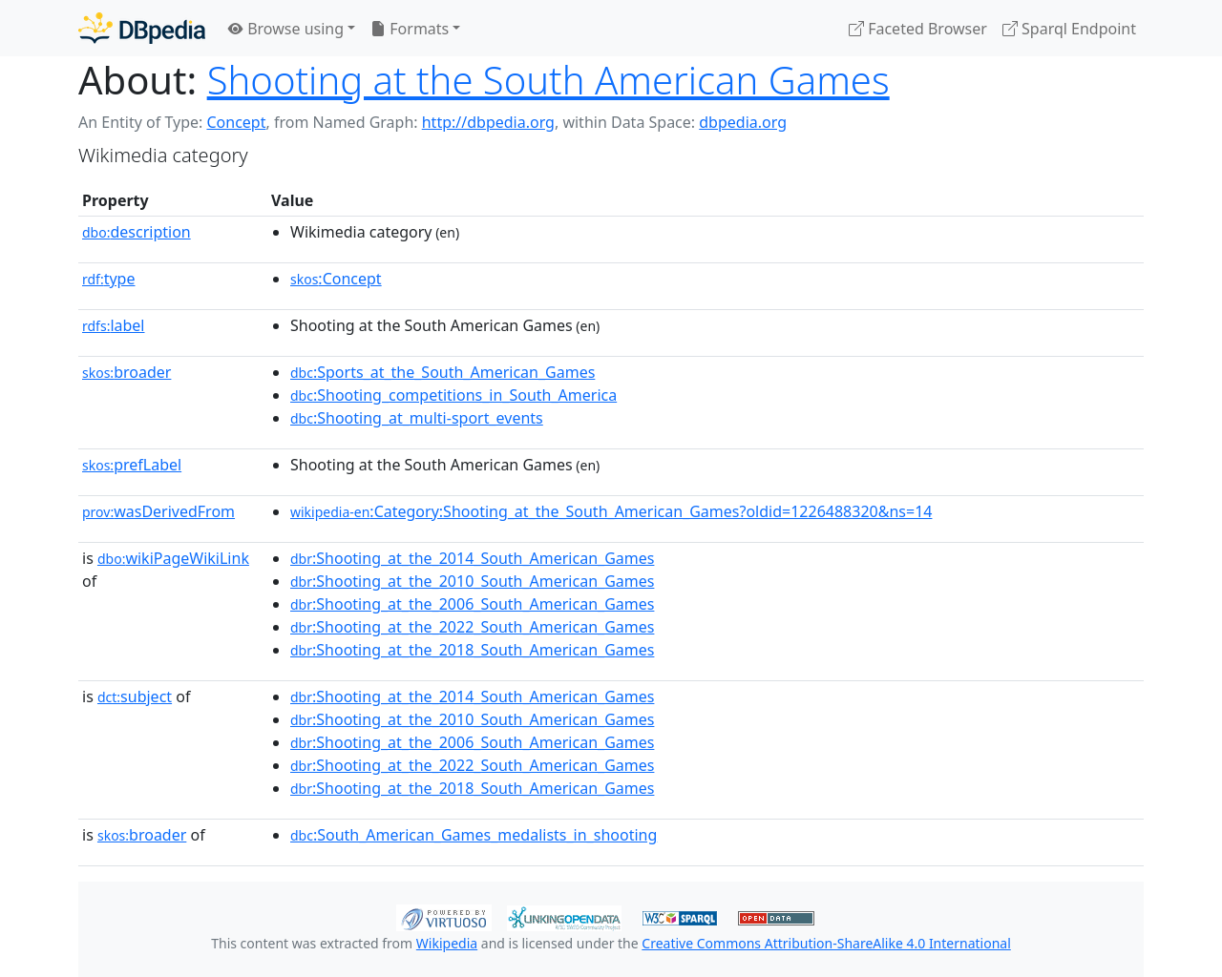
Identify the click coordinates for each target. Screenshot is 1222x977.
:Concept (336, 278)
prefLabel (131, 464)
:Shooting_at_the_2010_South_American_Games (472, 581)
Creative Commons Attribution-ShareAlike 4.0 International (826, 943)
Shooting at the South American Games (548, 79)
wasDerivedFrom (158, 511)
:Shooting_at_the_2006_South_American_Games (472, 603)
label (113, 325)
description (136, 231)
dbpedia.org (743, 122)
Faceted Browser (918, 28)
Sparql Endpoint (1069, 28)
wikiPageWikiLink (173, 558)
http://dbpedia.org (488, 122)
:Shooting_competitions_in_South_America (453, 395)
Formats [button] (409, 28)
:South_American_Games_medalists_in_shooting (473, 834)
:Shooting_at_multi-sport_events (416, 417)
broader (126, 372)
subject (134, 696)
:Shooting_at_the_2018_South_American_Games (472, 649)
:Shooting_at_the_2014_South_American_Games (472, 558)
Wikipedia (446, 943)
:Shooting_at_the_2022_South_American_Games (472, 626)
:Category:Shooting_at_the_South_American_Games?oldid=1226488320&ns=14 (611, 511)
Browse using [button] (286, 28)
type (109, 278)
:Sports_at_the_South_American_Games (442, 372)
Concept (235, 122)
